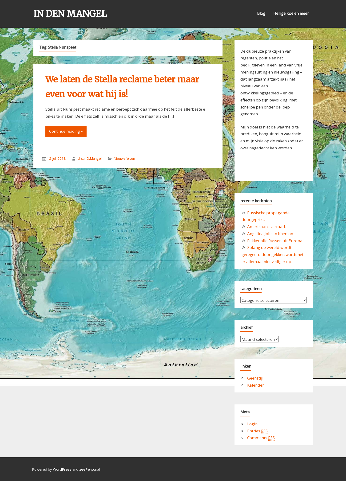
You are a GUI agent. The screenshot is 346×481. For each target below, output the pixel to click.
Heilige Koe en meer (291, 13)
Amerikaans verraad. (266, 226)
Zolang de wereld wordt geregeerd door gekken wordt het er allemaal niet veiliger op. (272, 254)
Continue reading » (66, 131)
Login (252, 424)
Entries (257, 431)
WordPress (62, 469)
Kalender (255, 385)
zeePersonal (89, 469)
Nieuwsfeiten (124, 158)
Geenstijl (255, 378)
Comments (261, 438)
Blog (261, 13)
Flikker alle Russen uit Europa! (275, 240)
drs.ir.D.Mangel (90, 158)
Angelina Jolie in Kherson (270, 233)
